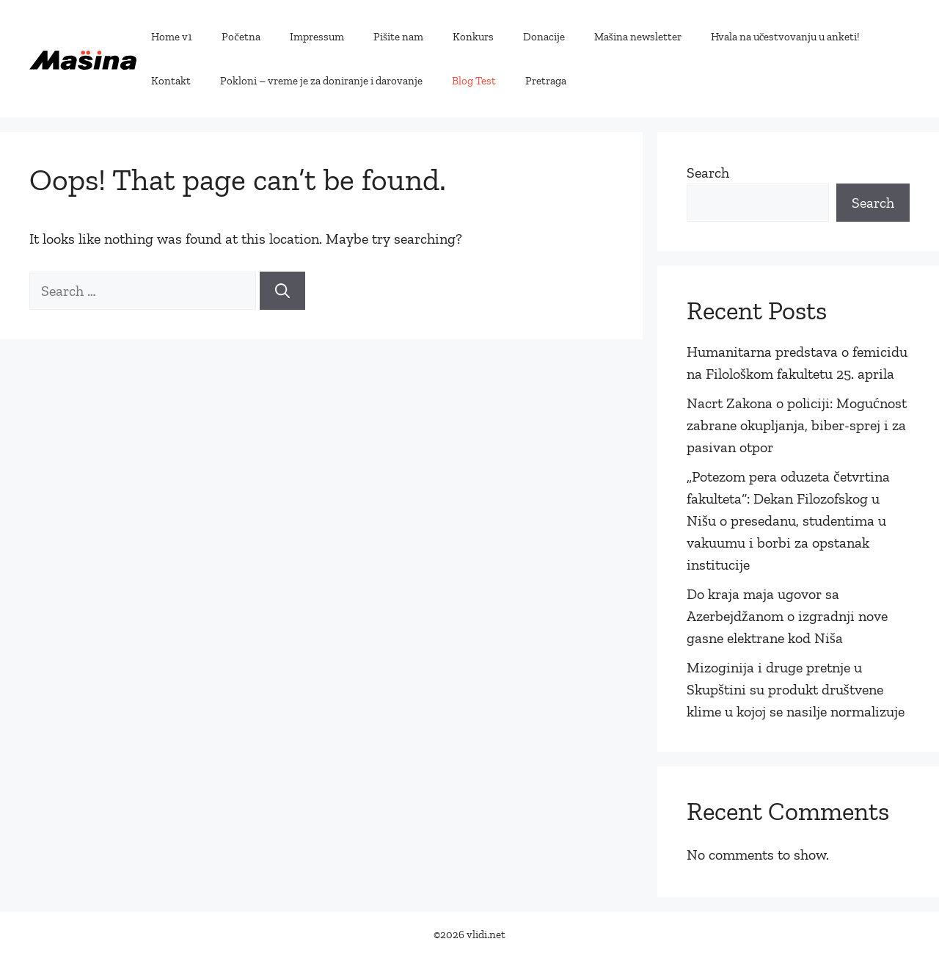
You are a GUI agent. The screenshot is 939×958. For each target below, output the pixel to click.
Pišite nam (398, 36)
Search (708, 172)
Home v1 (171, 36)
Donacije (544, 36)
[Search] (282, 291)
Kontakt (171, 80)
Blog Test (474, 80)
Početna (241, 36)
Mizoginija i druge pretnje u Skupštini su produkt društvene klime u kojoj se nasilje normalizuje (796, 689)
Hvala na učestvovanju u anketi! (786, 36)
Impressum (317, 36)
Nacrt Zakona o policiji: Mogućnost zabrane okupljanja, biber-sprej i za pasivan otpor (797, 425)
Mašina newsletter (638, 36)
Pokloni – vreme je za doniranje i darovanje (321, 80)
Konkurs (473, 36)
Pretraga (545, 80)
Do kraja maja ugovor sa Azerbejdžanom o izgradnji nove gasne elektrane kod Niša (787, 616)
